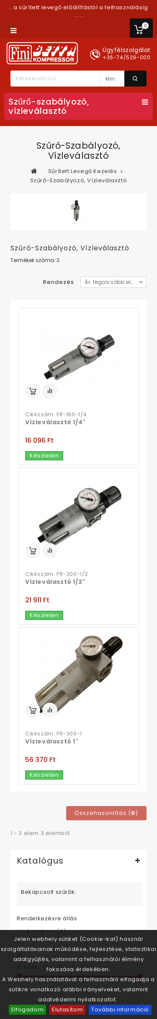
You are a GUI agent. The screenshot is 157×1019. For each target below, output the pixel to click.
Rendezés (58, 282)
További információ (120, 1010)
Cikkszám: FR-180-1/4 (56, 414)
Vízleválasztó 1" (52, 741)
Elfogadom (27, 1010)
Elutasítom (67, 1010)
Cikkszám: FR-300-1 (53, 734)
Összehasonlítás (49, 391)
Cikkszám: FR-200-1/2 (56, 574)
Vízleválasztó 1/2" (55, 582)
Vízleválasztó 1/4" (55, 422)
